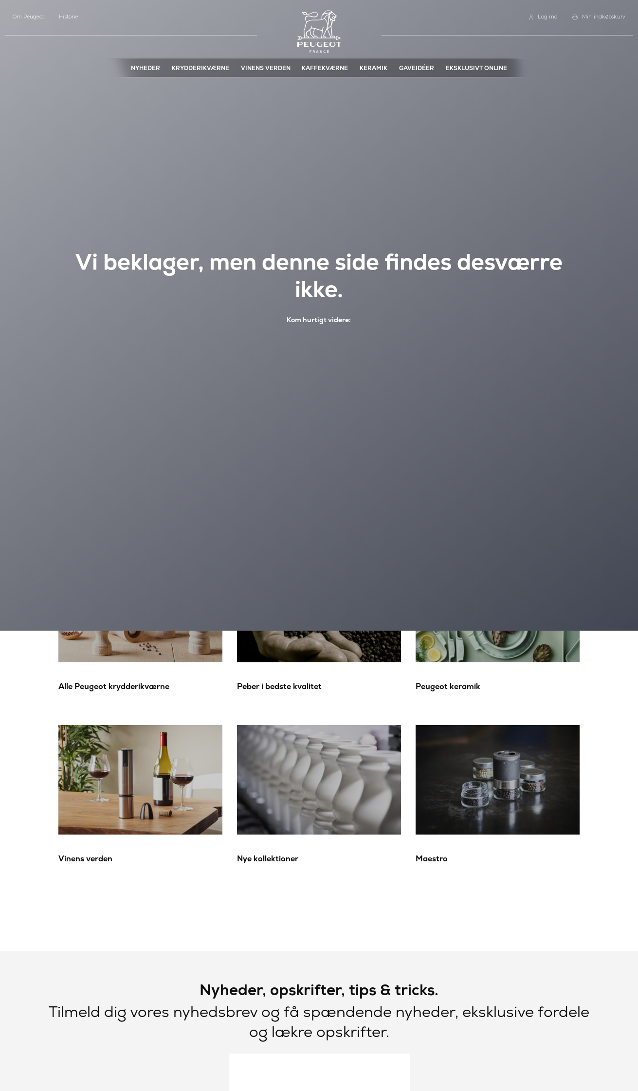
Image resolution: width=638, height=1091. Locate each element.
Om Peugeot (29, 17)
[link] (543, 17)
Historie (68, 17)
